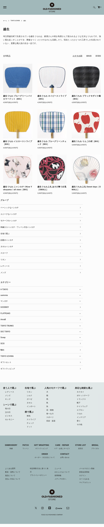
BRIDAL (97, 449)
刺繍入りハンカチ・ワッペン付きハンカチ (18, 227)
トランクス (82, 400)
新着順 (98, 56)
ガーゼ (29, 400)
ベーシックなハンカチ (10, 208)
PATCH (24, 449)
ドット (29, 429)
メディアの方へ (61, 482)
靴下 (79, 403)
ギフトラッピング (8, 369)
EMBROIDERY (8, 449)
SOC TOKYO (5, 332)
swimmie (4, 295)
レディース (5, 266)
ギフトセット (6, 362)
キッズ (8, 400)
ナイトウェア (83, 407)
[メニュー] (3, 7)
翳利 (2, 350)
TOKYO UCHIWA (17, 20)
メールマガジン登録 (87, 471)
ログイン (82, 478)
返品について (10, 478)
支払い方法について (13, 482)
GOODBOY (5, 307)
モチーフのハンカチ (9, 221)
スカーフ (4, 253)
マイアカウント (85, 485)
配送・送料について (13, 475)
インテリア (82, 419)
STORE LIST (82, 449)
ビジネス (9, 417)
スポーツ (50, 419)
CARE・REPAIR (62, 449)
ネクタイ (81, 392)
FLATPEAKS (5, 313)
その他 (80, 427)
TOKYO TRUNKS (7, 326)
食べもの (50, 415)
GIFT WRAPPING (41, 449)
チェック (30, 425)
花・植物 (50, 411)
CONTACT (66, 458)
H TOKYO (4, 289)
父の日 (8, 413)
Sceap (3, 337)
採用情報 (58, 478)
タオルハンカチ (7, 246)
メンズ (3, 272)
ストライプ (31, 421)
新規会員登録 (84, 475)
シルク (29, 396)
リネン (3, 260)
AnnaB (3, 319)
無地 (28, 417)
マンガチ (4, 301)
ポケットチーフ (83, 396)
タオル (29, 403)
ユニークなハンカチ (9, 214)
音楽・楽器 (51, 423)
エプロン (81, 411)
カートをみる (84, 482)
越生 (27, 20)
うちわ (80, 415)
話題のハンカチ (7, 240)
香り (79, 423)
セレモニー (10, 421)
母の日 (8, 409)
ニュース (58, 471)
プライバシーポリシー (39, 478)
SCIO (3, 343)
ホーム (5, 20)
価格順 (88, 56)
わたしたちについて (63, 475)
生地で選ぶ (5, 234)
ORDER (44, 458)
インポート (31, 407)
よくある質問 (10, 471)
